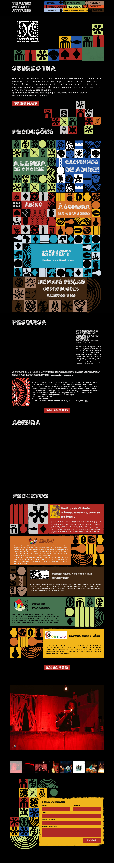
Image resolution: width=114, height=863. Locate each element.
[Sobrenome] (86, 809)
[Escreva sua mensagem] (71, 832)
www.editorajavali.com (40, 399)
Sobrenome (76, 805)
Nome (44, 806)
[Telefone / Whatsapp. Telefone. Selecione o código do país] (45, 823)
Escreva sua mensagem (49, 826)
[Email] (71, 816)
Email (44, 812)
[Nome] (55, 809)
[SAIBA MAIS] (25, 103)
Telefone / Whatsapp (48, 819)
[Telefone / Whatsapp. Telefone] (73, 823)
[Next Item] (100, 717)
